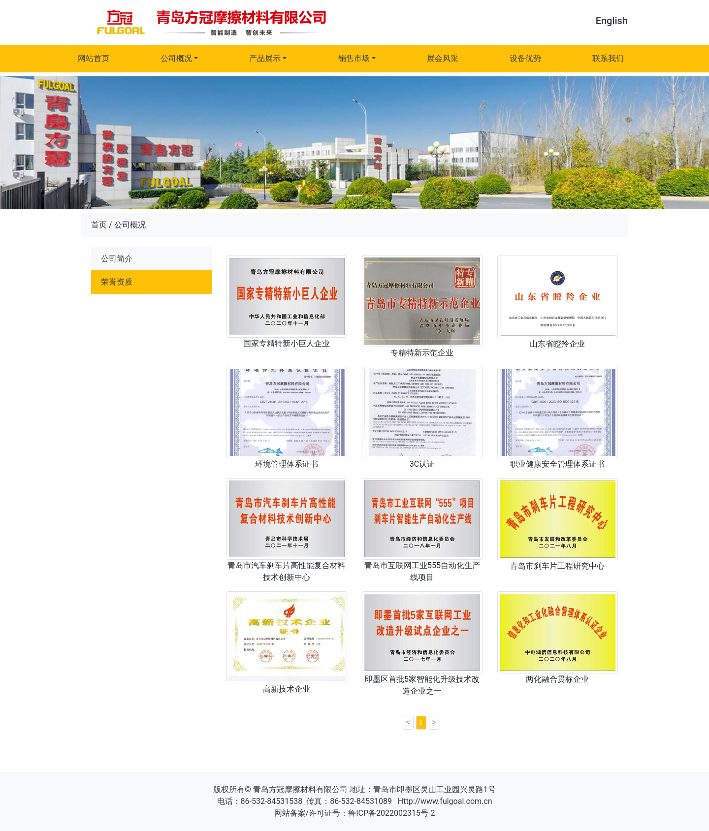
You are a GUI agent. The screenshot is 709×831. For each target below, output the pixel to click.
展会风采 (442, 58)
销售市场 (354, 58)
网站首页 (93, 58)
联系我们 (608, 58)
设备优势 (525, 58)
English (612, 21)
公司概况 (176, 58)
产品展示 (265, 58)
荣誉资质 (116, 282)
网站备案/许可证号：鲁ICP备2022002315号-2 (354, 813)
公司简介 (116, 258)
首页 (99, 224)
